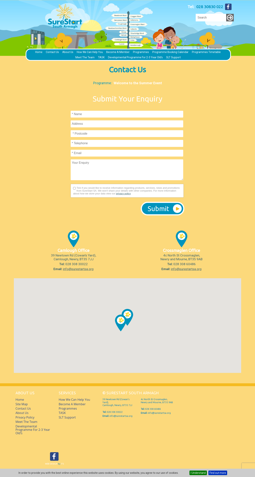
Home (38, 52)
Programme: (102, 83)
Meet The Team (85, 57)
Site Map (22, 404)
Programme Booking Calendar (170, 52)
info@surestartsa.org (78, 269)
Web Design (51, 464)
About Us (67, 52)
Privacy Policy (25, 417)
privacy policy (123, 193)
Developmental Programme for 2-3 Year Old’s (135, 57)
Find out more (218, 472)
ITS (62, 464)
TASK (101, 57)
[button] (121, 323)
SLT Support (173, 57)
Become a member (118, 52)
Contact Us (52, 52)
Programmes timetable (206, 52)
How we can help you (90, 52)
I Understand (198, 472)
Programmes (141, 52)
